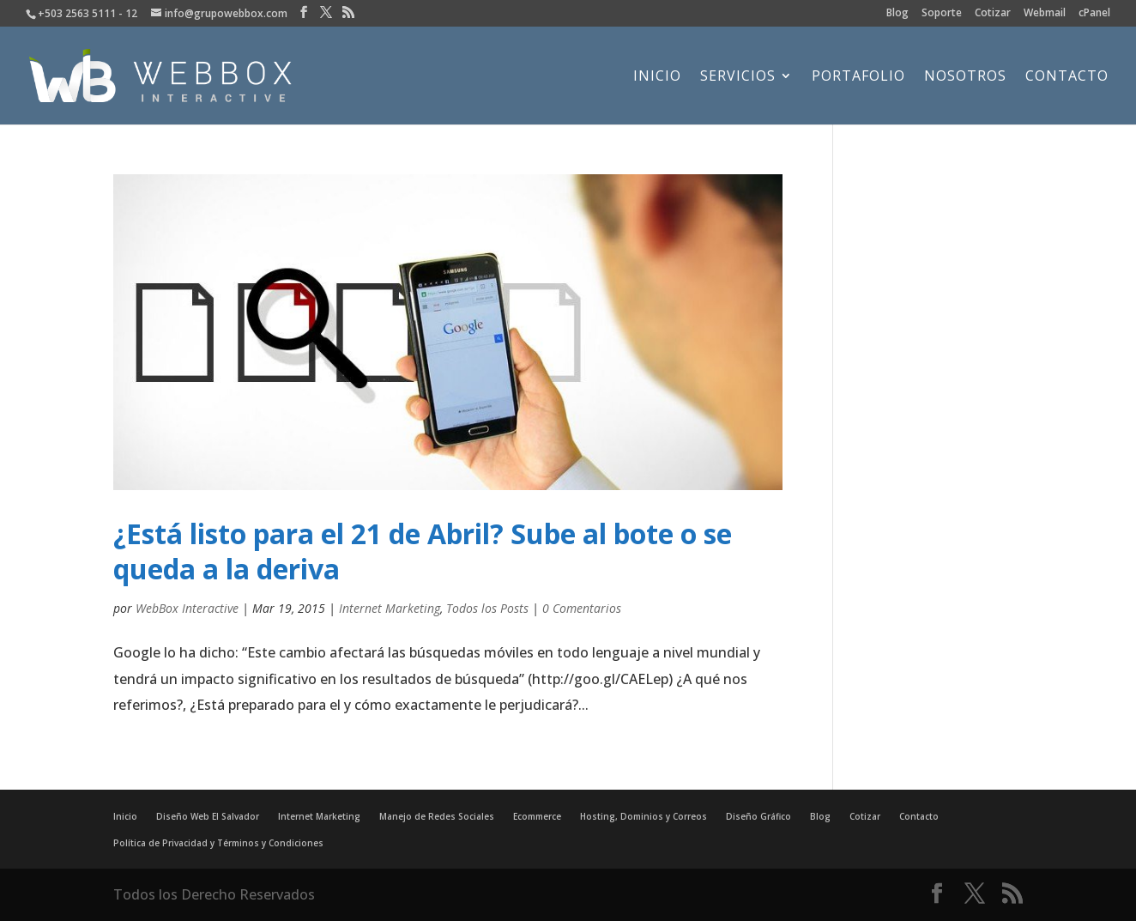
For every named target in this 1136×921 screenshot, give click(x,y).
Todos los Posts (487, 608)
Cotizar (993, 14)
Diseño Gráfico (758, 816)
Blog (897, 14)
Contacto (1067, 77)
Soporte (941, 14)
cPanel (1094, 14)
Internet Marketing (389, 608)
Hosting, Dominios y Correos (643, 816)
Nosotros (965, 77)
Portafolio (858, 77)
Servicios (738, 77)
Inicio (657, 77)
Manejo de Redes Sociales (436, 816)
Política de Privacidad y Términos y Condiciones (218, 843)
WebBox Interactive (187, 608)
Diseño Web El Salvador (207, 816)
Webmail (1045, 14)
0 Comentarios (581, 608)
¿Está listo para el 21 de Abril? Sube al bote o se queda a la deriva (422, 551)
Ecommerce (537, 816)
